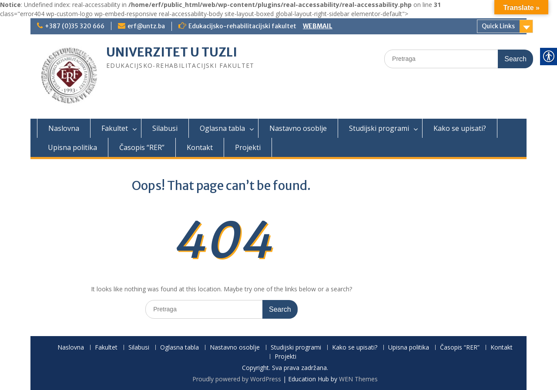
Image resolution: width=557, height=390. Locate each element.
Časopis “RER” (141, 147)
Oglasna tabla (222, 128)
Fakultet (114, 128)
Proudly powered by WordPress (236, 379)
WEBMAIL (317, 26)
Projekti (248, 147)
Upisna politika (72, 147)
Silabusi (165, 128)
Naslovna (63, 128)
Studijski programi (379, 128)
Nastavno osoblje (298, 128)
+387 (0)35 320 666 (74, 26)
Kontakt (200, 147)
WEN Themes (358, 379)
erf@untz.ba (146, 26)
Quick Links (498, 26)
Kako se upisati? (459, 128)
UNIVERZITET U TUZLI (171, 52)
